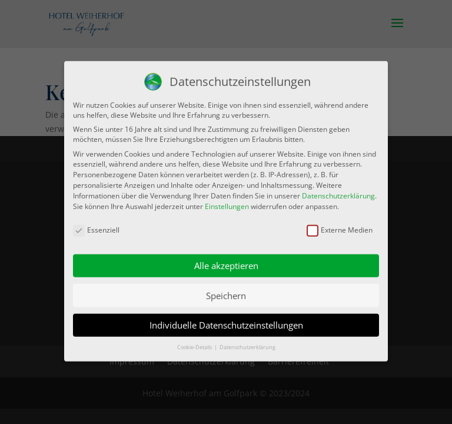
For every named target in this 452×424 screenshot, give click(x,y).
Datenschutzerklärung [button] (247, 342)
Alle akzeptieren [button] (226, 260)
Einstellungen (227, 201)
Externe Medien (340, 225)
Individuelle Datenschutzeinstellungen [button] (226, 320)
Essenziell (96, 225)
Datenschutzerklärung (338, 190)
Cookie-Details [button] (195, 342)
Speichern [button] (226, 290)
